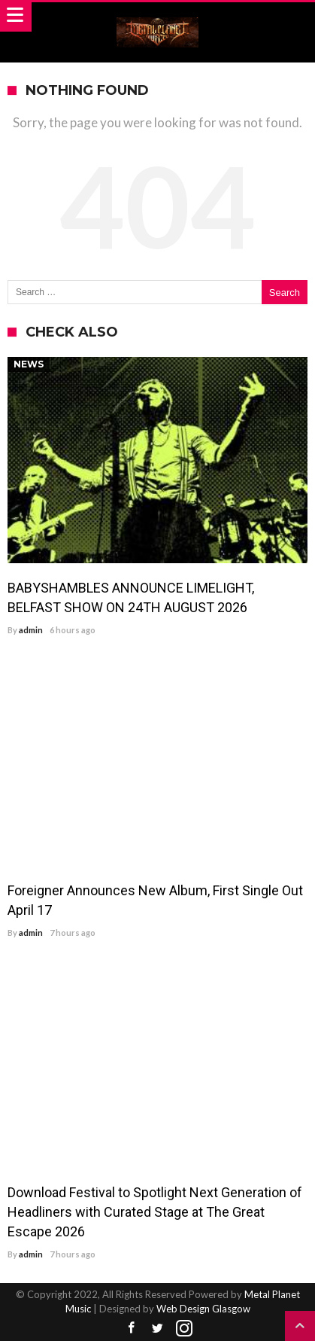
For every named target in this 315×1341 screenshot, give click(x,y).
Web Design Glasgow (203, 1309)
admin (31, 630)
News (29, 364)
